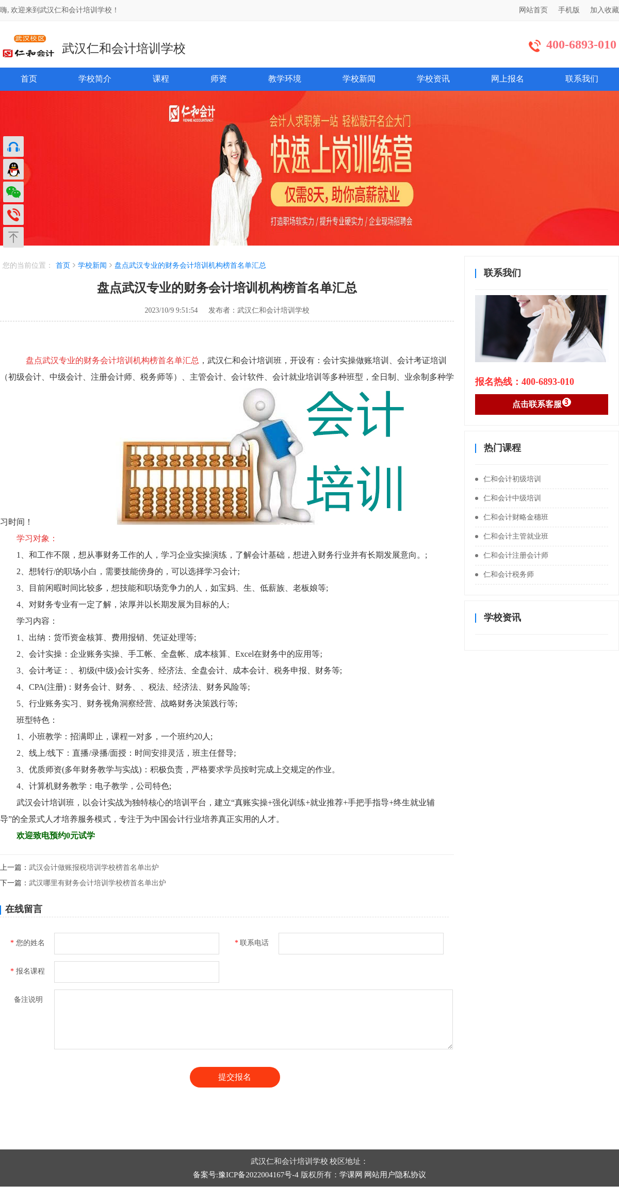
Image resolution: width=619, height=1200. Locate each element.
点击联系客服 (542, 403)
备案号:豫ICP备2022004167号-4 (246, 1175)
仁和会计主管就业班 (511, 536)
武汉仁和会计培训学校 (124, 48)
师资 (218, 78)
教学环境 (284, 78)
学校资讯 (433, 78)
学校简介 (94, 78)
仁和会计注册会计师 (511, 555)
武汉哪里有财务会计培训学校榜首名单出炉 (97, 883)
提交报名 (234, 1077)
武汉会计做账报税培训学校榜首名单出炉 (94, 867)
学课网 (351, 1175)
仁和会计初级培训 (508, 479)
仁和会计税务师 (504, 574)
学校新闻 (359, 78)
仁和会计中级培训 (508, 498)
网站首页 (533, 10)
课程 (161, 78)
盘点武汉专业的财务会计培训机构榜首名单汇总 (190, 265)
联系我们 (581, 78)
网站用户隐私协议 (395, 1175)
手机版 (569, 10)
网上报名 (507, 78)
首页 (29, 78)
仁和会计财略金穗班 (511, 517)
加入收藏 (604, 10)
